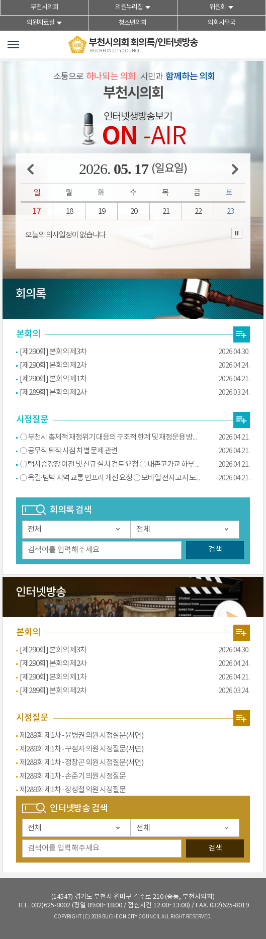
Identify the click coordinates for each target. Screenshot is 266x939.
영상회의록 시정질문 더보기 (241, 718)
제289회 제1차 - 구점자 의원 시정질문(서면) (81, 749)
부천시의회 (44, 7)
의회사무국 (221, 23)
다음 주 (235, 169)
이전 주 (30, 169)
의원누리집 (129, 7)
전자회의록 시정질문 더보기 (241, 420)
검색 (215, 549)
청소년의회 (132, 23)
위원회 (217, 7)
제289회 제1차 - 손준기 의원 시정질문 (73, 776)
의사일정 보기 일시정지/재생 (236, 233)
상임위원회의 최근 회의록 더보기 (241, 334)
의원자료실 (40, 23)
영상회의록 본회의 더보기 (241, 633)
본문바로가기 (0, 0)
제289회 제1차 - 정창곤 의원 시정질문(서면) (81, 762)
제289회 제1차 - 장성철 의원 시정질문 (73, 790)
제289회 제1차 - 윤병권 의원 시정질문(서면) (81, 735)
